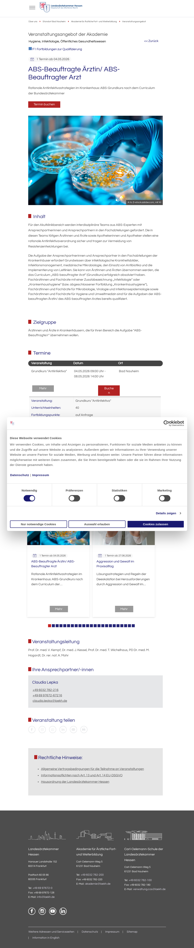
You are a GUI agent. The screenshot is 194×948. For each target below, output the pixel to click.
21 (125, 625)
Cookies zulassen (155, 524)
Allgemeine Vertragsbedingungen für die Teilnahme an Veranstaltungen (92, 769)
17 (110, 625)
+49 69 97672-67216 (47, 695)
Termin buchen (44, 104)
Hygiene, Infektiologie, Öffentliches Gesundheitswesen (67, 41)
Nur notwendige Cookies (38, 524)
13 (95, 625)
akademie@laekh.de (98, 883)
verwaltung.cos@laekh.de (149, 889)
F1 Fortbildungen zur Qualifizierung (55, 49)
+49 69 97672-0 (42, 888)
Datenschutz (19, 475)
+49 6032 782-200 (92, 874)
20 (121, 625)
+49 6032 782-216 (45, 690)
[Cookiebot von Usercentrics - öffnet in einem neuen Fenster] (166, 423)
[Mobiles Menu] (32, 7)
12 (91, 625)
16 (106, 625)
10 (83, 625)
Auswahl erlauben (97, 524)
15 (102, 625)
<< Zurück (151, 41)
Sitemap (132, 931)
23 (133, 625)
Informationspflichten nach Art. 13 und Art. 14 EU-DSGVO (82, 775)
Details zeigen (166, 513)
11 (87, 625)
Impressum (40, 475)
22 (129, 625)
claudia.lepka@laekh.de (50, 700)
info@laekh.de (46, 897)
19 (118, 625)
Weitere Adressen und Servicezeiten (51, 931)
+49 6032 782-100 (140, 880)
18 (114, 625)
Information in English (45, 937)
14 (99, 625)
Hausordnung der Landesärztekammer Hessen (75, 781)
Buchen (109, 390)
